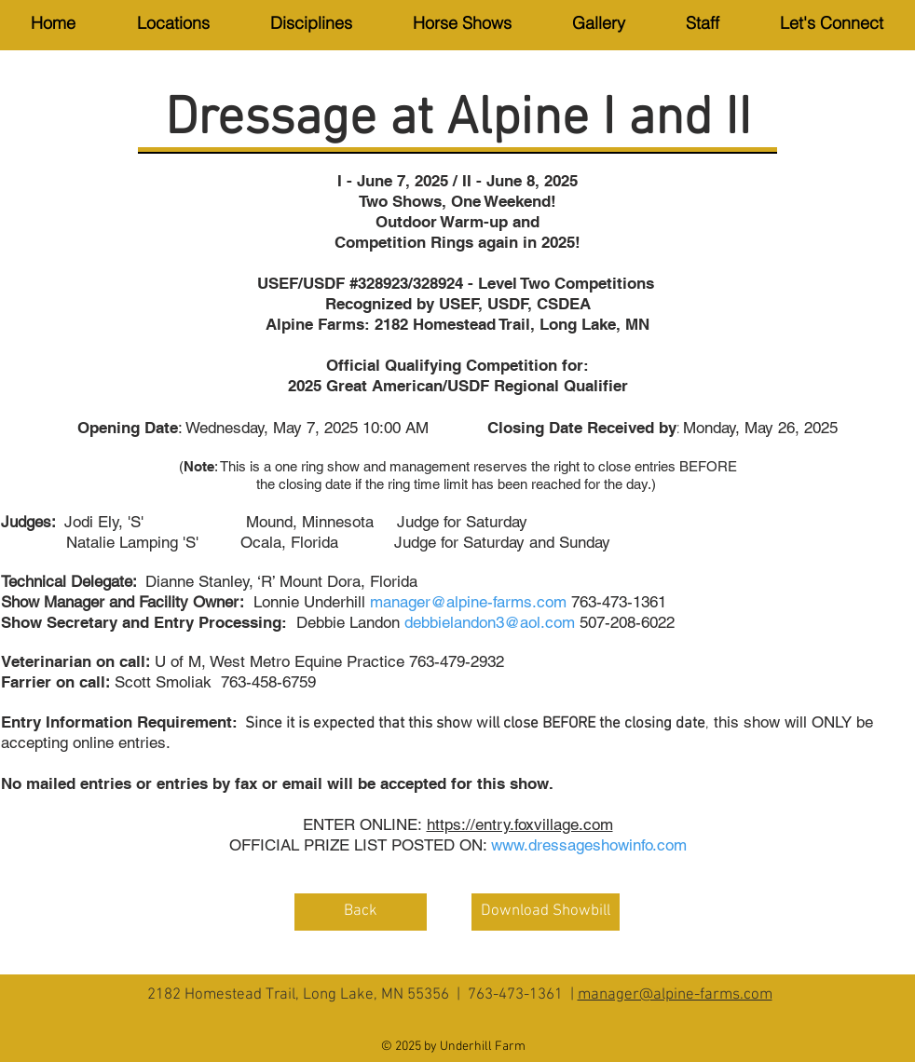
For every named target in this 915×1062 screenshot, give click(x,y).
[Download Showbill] (545, 912)
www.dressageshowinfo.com (589, 845)
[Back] (360, 912)
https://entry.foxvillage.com (520, 824)
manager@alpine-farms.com (675, 995)
